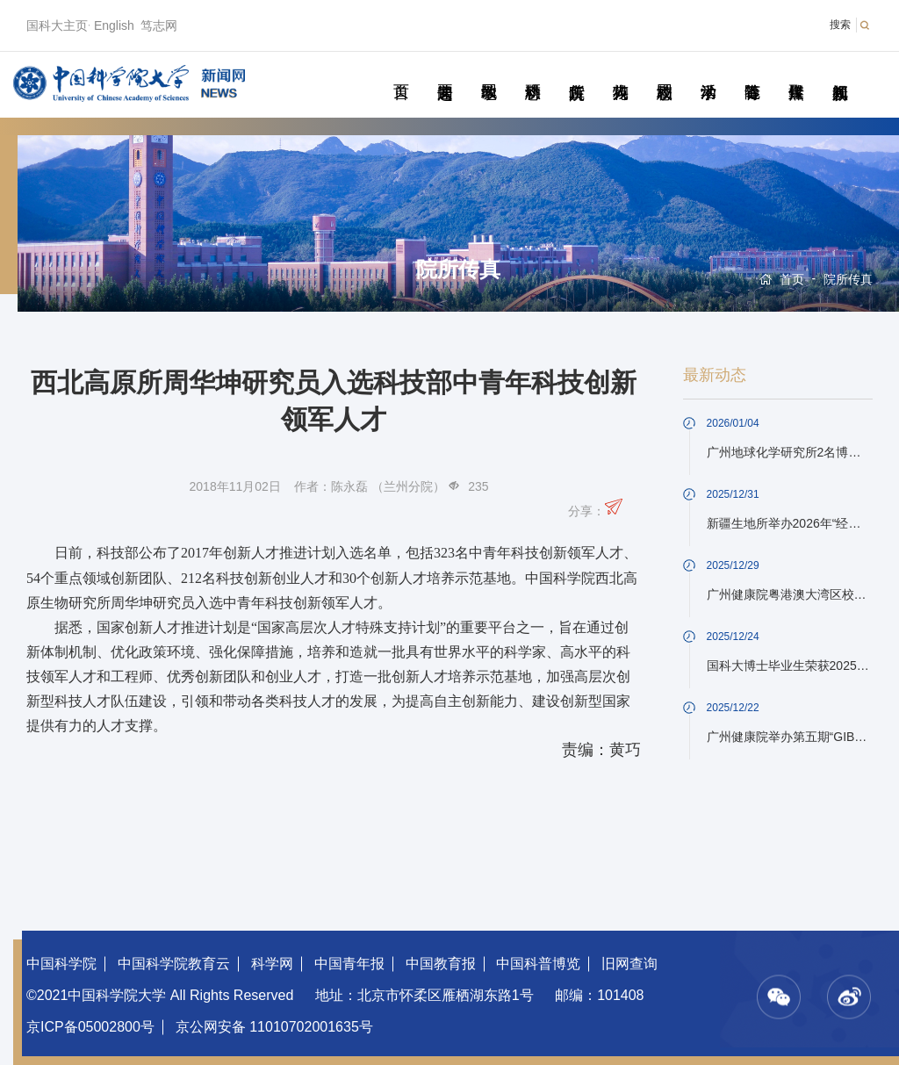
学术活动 (708, 72)
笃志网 (158, 25)
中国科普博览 (538, 963)
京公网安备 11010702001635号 (274, 1026)
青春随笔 (752, 72)
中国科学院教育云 (174, 963)
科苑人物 (620, 72)
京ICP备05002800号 (90, 1026)
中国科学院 (61, 963)
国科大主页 (57, 25)
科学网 (272, 963)
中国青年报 (349, 963)
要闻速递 (444, 72)
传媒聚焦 (796, 72)
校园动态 (664, 72)
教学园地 (488, 72)
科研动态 (532, 72)
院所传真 (576, 72)
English (114, 25)
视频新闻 (839, 72)
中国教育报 (441, 963)
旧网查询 (629, 963)
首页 (401, 72)
